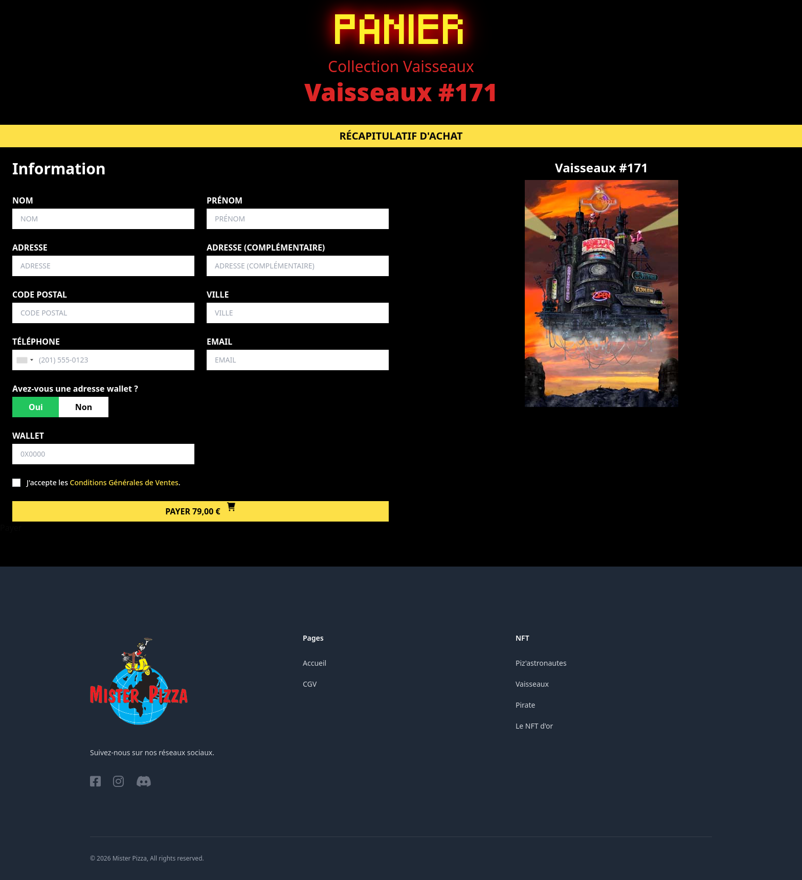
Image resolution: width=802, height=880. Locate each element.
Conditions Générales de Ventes (124, 482)
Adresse (30, 247)
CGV (310, 684)
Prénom (224, 200)
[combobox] (24, 360)
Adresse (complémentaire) (266, 247)
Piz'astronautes (541, 663)
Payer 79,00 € (200, 511)
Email (219, 341)
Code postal (39, 294)
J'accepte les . (104, 482)
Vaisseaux (532, 684)
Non (83, 407)
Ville (218, 294)
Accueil (314, 663)
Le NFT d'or (534, 726)
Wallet (28, 435)
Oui (36, 407)
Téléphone (36, 341)
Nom (22, 200)
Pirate (525, 705)
